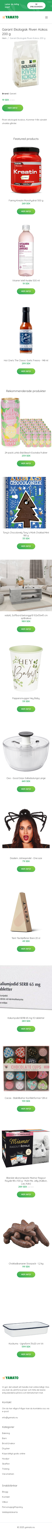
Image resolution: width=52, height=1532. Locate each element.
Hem (4, 38)
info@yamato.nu (10, 1417)
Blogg (5, 1491)
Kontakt (6, 1497)
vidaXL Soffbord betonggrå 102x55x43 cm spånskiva (26, 617)
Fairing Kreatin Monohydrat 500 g (26, 200)
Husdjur (5, 1458)
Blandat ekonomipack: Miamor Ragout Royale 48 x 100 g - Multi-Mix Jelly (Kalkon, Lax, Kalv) (26, 1181)
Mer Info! (12, 108)
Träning (5, 1469)
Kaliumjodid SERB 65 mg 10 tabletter (26, 1018)
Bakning (6, 1433)
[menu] (46, 17)
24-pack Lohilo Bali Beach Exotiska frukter (26, 452)
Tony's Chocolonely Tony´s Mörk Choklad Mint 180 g (26, 534)
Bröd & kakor (8, 1443)
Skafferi (6, 1463)
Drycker (6, 1448)
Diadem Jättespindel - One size (26, 858)
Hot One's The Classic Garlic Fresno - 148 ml (26, 360)
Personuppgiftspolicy (12, 1507)
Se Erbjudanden (36, 5)
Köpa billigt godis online (13, 1453)
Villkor (5, 1502)
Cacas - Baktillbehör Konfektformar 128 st (26, 1098)
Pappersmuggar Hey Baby (26, 698)
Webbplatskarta (10, 1512)
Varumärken (8, 1474)
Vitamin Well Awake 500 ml (26, 280)
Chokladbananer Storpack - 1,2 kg (26, 1263)
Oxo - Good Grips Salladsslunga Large (26, 778)
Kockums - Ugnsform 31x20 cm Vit (26, 1343)
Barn (4, 1438)
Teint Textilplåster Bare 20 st (26, 938)
